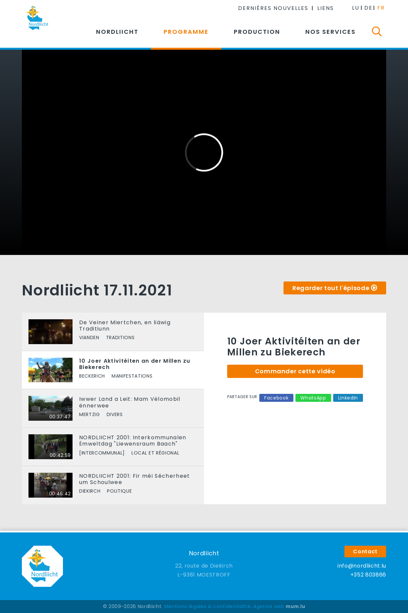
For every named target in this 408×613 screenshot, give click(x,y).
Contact (365, 551)
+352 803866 (368, 575)
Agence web (268, 606)
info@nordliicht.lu (361, 566)
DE (368, 8)
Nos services (330, 32)
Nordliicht (117, 32)
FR (381, 8)
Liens (325, 8)
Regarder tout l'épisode (330, 288)
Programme (186, 32)
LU (355, 8)
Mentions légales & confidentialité (207, 606)
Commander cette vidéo (295, 371)
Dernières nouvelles (273, 8)
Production (257, 32)
